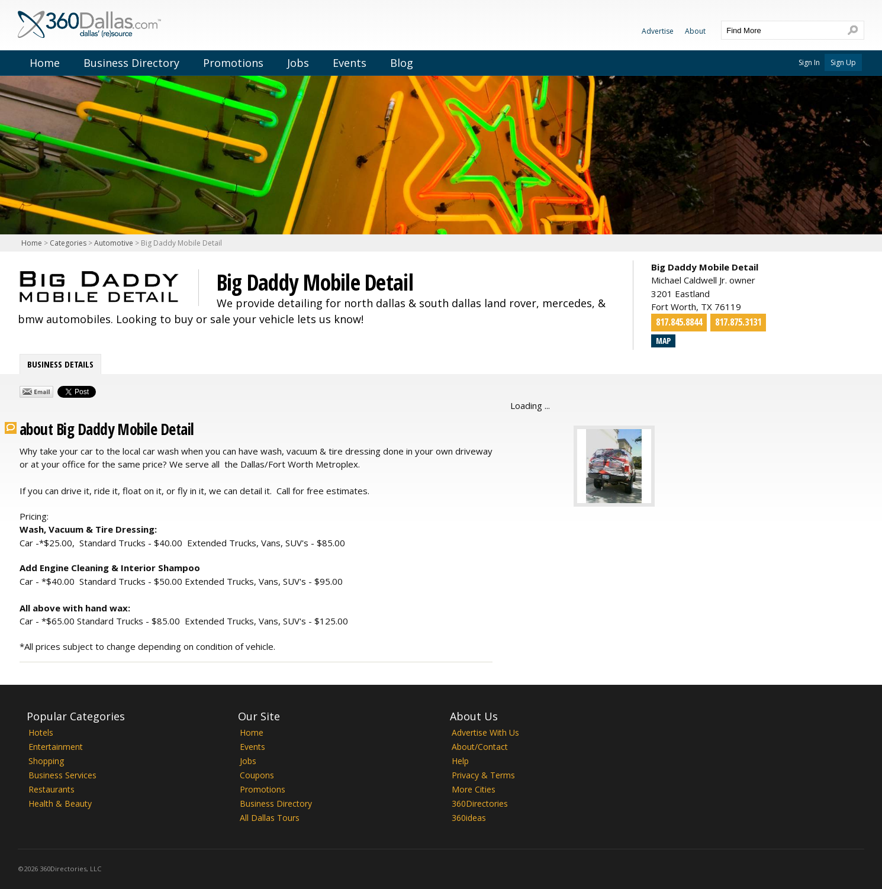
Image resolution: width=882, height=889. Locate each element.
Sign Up (843, 62)
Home (45, 63)
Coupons (257, 775)
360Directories (480, 803)
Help (460, 760)
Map (663, 340)
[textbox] (781, 30)
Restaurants (51, 789)
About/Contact (480, 746)
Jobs (298, 63)
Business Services (62, 775)
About (695, 31)
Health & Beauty (60, 803)
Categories (68, 243)
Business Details (60, 364)
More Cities (473, 789)
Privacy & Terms (483, 775)
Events (349, 63)
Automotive (113, 243)
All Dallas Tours (270, 817)
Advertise (658, 31)
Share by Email (36, 392)
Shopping (46, 760)
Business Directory (131, 63)
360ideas (469, 817)
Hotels (40, 732)
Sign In (809, 62)
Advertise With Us (485, 732)
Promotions (233, 63)
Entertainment (55, 746)
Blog (401, 63)
